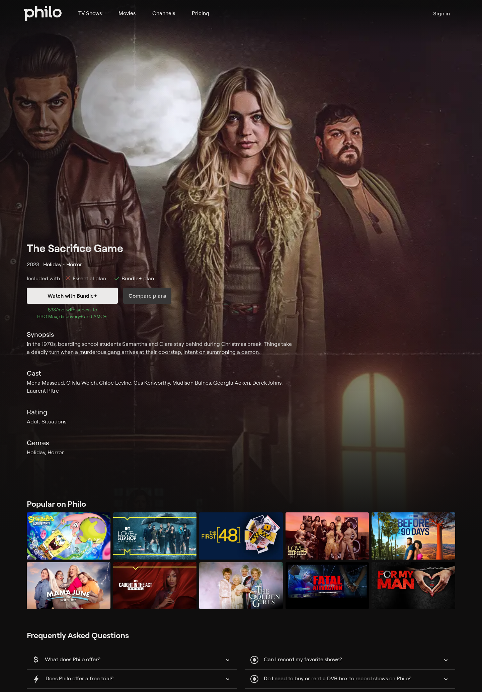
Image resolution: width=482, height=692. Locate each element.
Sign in (441, 13)
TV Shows (90, 13)
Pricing (200, 13)
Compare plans (147, 295)
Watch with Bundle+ (72, 295)
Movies (127, 13)
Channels (163, 13)
